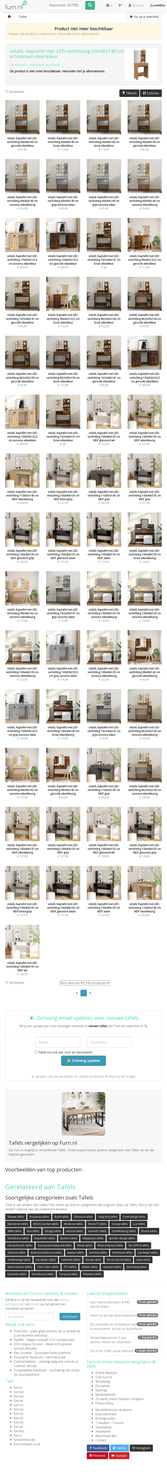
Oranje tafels (120, 1224)
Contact (101, 1440)
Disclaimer (102, 1386)
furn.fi (18, 1435)
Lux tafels (139, 1224)
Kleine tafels (84, 1245)
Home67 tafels (97, 1231)
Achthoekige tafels (19, 1260)
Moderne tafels (73, 1224)
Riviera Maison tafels (110, 1245)
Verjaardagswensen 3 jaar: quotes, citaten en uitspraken (124, 1339)
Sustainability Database (30, 1370)
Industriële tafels (44, 1238)
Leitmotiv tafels (70, 1260)
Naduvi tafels (75, 1252)
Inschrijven (69, 1316)
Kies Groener (23, 1353)
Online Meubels (106, 1373)
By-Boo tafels (68, 1238)
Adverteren (103, 1431)
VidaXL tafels (89, 1267)
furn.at (18, 1401)
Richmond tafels (122, 1252)
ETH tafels (70, 1267)
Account (136, 5)
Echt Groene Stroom (28, 1344)
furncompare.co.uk (27, 1444)
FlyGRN (18, 1340)
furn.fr (18, 1387)
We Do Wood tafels (119, 1260)
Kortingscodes (105, 1418)
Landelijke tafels (148, 1252)
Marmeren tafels (18, 1224)
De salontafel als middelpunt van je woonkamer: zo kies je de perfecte (124, 1326)
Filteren (129, 93)
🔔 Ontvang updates (83, 1060)
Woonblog (102, 1381)
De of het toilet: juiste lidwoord (124, 1351)
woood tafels (74, 1231)
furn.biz (19, 1431)
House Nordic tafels (20, 1245)
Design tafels (53, 1231)
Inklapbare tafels (93, 1238)
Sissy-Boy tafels (107, 1217)
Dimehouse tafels (42, 1274)
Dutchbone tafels (18, 1238)
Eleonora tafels (83, 1217)
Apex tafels (143, 1260)
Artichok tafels (98, 1252)
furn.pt (18, 1427)
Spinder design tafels (122, 1238)
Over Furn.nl (103, 1377)
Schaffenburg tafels (124, 1231)
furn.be (19, 1392)
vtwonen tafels (112, 1267)
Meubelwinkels (105, 1394)
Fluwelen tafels (92, 1274)
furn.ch (18, 1418)
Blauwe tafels (16, 1217)
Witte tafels (14, 1231)
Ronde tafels (93, 1260)
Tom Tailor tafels (47, 1267)
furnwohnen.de (24, 1440)
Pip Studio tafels (46, 1260)
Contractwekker (25, 1361)
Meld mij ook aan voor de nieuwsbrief (63, 1052)
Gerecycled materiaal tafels (55, 1245)
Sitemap (101, 1390)
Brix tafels (33, 1231)
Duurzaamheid (105, 1414)
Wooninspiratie (106, 1436)
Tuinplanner (103, 1427)
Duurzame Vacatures (28, 1357)
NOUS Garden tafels (45, 1224)
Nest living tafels (137, 1267)
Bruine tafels (149, 1231)
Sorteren (151, 93)
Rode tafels (61, 1217)
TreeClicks (21, 1331)
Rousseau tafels (39, 1217)
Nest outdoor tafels (20, 1267)
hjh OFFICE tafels (139, 1245)
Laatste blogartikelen (107, 1293)
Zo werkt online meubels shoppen (119, 1399)
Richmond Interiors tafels (46, 1252)
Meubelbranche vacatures (113, 1410)
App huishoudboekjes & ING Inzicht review (124, 1304)
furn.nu (18, 1405)
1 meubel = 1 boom (109, 1423)
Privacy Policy (104, 1403)
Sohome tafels (16, 1252)
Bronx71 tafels (97, 1224)
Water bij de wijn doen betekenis (124, 1315)
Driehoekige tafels (134, 1217)
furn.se (18, 1414)
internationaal (55, 1357)
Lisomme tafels (17, 1274)
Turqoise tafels (68, 1274)
